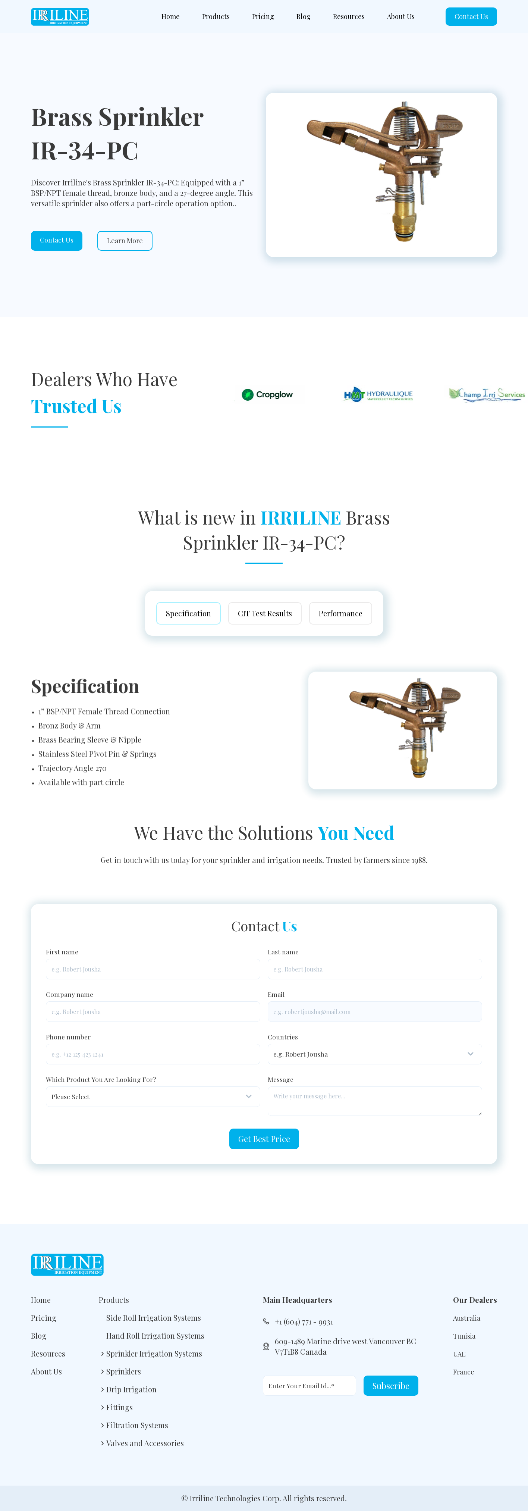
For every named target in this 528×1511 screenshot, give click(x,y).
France (463, 1371)
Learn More (125, 240)
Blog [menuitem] (303, 16)
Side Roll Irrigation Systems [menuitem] (153, 1318)
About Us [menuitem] (401, 16)
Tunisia (464, 1336)
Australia (466, 1318)
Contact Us (471, 16)
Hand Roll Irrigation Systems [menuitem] (155, 1335)
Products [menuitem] (216, 16)
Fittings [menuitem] (119, 1407)
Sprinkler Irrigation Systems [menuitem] (154, 1353)
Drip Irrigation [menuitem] (131, 1389)
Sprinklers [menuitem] (123, 1371)
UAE (459, 1353)
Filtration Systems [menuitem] (137, 1425)
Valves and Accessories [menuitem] (145, 1443)
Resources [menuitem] (349, 16)
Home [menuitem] (170, 16)
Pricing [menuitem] (263, 16)
